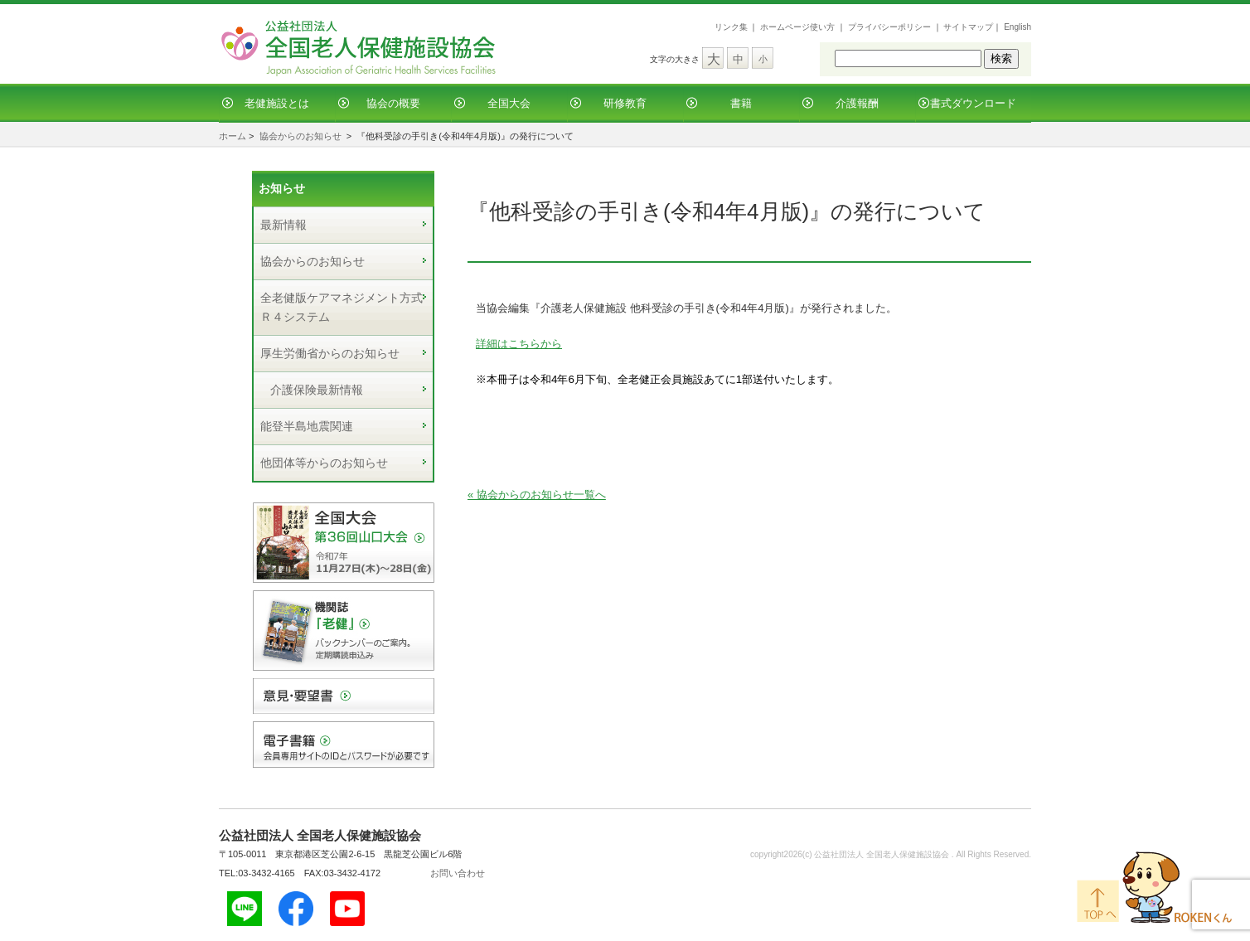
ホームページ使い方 (797, 27)
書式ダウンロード (973, 103)
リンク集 (731, 27)
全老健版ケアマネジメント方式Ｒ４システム (341, 307)
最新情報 (283, 224)
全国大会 (509, 103)
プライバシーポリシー (889, 27)
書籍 (741, 103)
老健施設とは (277, 103)
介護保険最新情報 (316, 389)
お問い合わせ (457, 873)
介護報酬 (857, 103)
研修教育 (625, 103)
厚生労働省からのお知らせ (330, 353)
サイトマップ (968, 27)
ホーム (232, 136)
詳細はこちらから (519, 343)
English (1017, 27)
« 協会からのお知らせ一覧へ (537, 494)
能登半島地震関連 (306, 426)
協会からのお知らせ (300, 136)
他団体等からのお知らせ (324, 462)
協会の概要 (393, 103)
